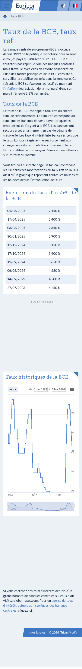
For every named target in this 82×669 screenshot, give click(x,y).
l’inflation (10, 88)
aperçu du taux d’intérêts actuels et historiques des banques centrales (38, 605)
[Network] (63, 5)
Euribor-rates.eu (26, 6)
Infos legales (36, 632)
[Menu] (6, 5)
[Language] (75, 5)
